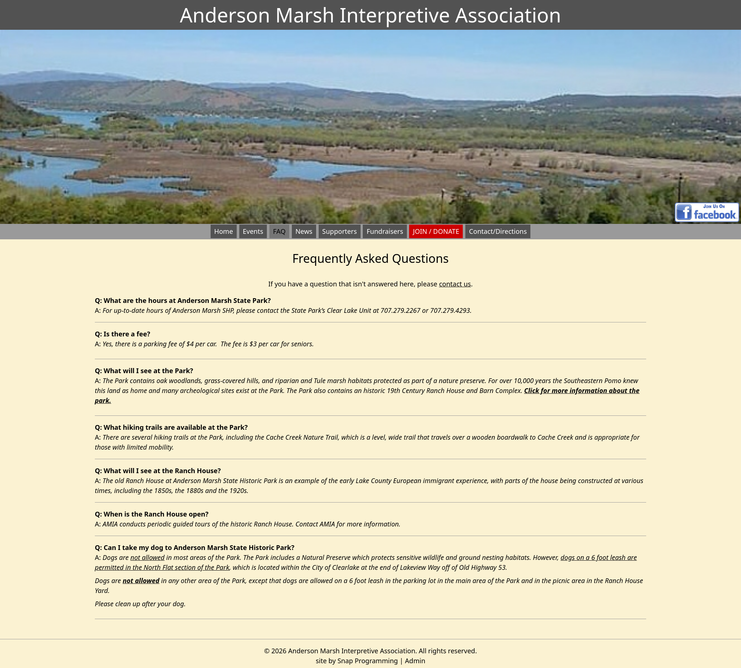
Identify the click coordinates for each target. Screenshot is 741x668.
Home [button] (223, 231)
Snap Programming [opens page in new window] (367, 660)
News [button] (304, 231)
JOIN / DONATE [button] (436, 231)
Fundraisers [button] (384, 231)
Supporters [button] (339, 231)
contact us (455, 283)
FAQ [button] (279, 231)
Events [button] (253, 231)
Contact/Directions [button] (498, 231)
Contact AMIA (315, 523)
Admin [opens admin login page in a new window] (415, 660)
